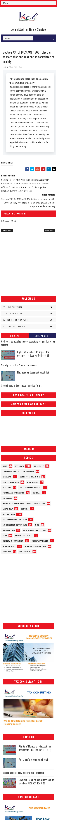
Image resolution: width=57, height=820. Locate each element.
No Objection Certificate (15, 525)
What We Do (25, 551)
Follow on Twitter (29, 307)
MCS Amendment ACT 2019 (15, 519)
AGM (5, 466)
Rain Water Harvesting (34, 530)
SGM (5, 535)
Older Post (49, 230)
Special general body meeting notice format (21, 385)
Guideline (7, 498)
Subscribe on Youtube (29, 320)
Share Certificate (23, 535)
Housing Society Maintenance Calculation (24, 503)
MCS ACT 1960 (15, 66)
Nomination (9, 530)
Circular (7, 477)
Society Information (13, 541)
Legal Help (8, 509)
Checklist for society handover (18, 471)
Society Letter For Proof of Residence (18, 365)
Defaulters (32, 482)
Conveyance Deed (11, 482)
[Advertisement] (28, 264)
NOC (37, 525)
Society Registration (35, 546)
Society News (9, 546)
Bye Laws (19, 466)
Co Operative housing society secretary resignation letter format (28, 343)
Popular (14, 335)
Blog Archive (42, 335)
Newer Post (7, 230)
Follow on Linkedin (29, 326)
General (36, 493)
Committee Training (30, 477)
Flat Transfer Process (30, 487)
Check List (39, 466)
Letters (25, 509)
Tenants (7, 551)
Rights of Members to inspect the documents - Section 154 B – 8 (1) (33, 353)
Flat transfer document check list (33, 372)
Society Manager (40, 541)
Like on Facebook (29, 313)
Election (7, 487)
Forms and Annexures (13, 493)
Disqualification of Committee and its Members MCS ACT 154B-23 (36, 781)
